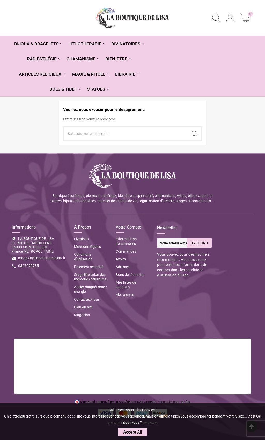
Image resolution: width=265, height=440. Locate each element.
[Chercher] (125, 133)
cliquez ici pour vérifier (174, 402)
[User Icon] (230, 18)
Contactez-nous (87, 299)
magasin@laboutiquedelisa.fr (41, 258)
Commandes (126, 251)
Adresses (123, 267)
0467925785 (28, 266)
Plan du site (83, 307)
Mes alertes (125, 295)
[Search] (194, 133)
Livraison (81, 239)
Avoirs (121, 259)
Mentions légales (87, 247)
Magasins (82, 315)
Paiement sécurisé (88, 267)
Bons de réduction (130, 274)
